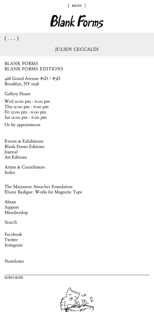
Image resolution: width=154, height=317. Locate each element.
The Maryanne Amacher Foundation (39, 186)
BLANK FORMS (22, 63)
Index (10, 172)
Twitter (11, 239)
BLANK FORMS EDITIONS (34, 68)
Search (11, 222)
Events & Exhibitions (24, 141)
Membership (16, 212)
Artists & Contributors (25, 167)
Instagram (14, 244)
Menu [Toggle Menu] (77, 5)
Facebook (13, 234)
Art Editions (16, 157)
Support (12, 207)
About (10, 201)
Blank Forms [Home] (77, 21)
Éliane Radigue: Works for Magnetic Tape (43, 191)
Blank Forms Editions (24, 146)
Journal (11, 151)
